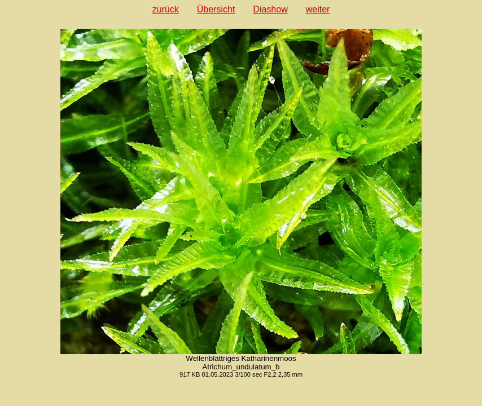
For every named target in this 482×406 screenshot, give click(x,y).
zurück (165, 9)
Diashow (270, 9)
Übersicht (216, 9)
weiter (318, 9)
